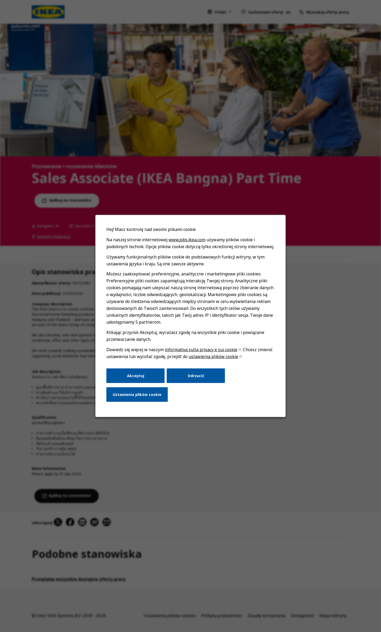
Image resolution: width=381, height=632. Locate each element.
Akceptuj (135, 375)
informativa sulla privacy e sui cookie (201, 350)
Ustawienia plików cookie (137, 394)
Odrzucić (196, 375)
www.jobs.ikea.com (187, 240)
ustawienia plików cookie (213, 357)
